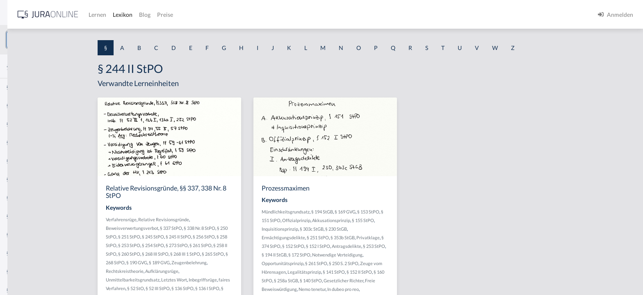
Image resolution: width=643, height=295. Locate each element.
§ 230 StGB (398, 228)
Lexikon (246, 14)
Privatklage (430, 237)
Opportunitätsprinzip (344, 263)
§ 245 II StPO (240, 236)
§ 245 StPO (215, 236)
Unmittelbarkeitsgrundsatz (194, 279)
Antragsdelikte (408, 246)
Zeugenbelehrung (251, 262)
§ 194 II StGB (336, 254)
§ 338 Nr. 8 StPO (261, 228)
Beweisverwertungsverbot (194, 228)
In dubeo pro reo (405, 289)
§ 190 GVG (198, 262)
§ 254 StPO (215, 245)
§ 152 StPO (355, 246)
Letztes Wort (236, 279)
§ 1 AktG (17, 87)
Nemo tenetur (374, 289)
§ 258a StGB (348, 280)
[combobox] (66, 40)
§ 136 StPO (244, 288)
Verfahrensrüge (183, 219)
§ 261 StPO (262, 245)
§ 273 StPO (239, 245)
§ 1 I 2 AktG (21, 197)
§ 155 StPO (425, 220)
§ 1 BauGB (20, 105)
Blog (268, 14)
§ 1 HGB (17, 142)
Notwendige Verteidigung (399, 254)
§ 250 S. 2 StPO (405, 263)
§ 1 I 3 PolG (21, 234)
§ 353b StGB (404, 237)
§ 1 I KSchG (21, 253)
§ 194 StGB (384, 211)
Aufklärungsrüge (223, 271)
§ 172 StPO (361, 254)
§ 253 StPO (191, 245)
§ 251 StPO (191, 236)
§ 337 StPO (233, 228)
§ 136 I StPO (269, 288)
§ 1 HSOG (19, 160)
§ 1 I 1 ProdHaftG (29, 179)
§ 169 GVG (407, 211)
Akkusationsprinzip (393, 220)
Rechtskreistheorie (186, 271)
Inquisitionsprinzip (342, 228)
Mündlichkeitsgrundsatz (348, 211)
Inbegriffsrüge (265, 279)
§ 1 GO (15, 123)
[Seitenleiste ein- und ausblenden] (118, 12)
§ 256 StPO (266, 236)
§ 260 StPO (191, 253)
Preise (289, 14)
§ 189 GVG (221, 262)
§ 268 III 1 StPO (247, 253)
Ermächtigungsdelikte (345, 237)
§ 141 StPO (396, 272)
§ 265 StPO (275, 253)
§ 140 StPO (373, 280)
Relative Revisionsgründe (225, 219)
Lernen (221, 14)
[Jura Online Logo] (172, 14)
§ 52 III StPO (219, 288)
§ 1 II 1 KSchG (24, 271)
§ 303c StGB (373, 228)
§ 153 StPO (430, 211)
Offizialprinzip (358, 220)
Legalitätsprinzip (366, 272)
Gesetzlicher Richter (405, 280)
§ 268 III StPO (217, 253)
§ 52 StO (197, 288)
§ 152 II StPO (421, 272)
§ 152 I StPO (380, 246)
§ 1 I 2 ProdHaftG (29, 216)
